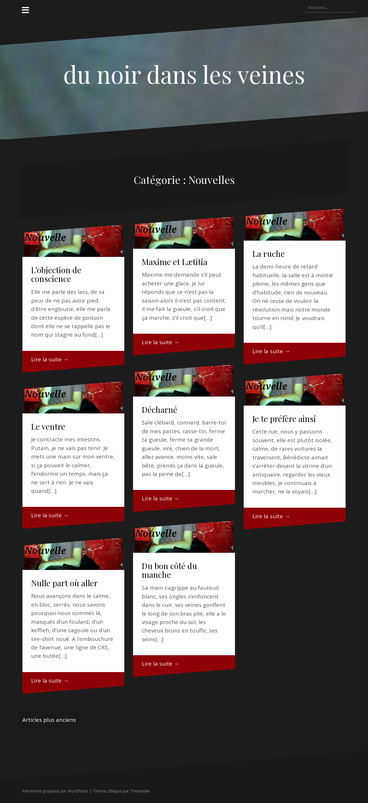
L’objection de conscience (56, 274)
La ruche (268, 253)
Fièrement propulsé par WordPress (55, 791)
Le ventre (48, 426)
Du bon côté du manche (169, 570)
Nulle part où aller (64, 583)
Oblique (114, 791)
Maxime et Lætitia (174, 261)
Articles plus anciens (49, 720)
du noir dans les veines (184, 74)
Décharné (159, 409)
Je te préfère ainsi (284, 418)
